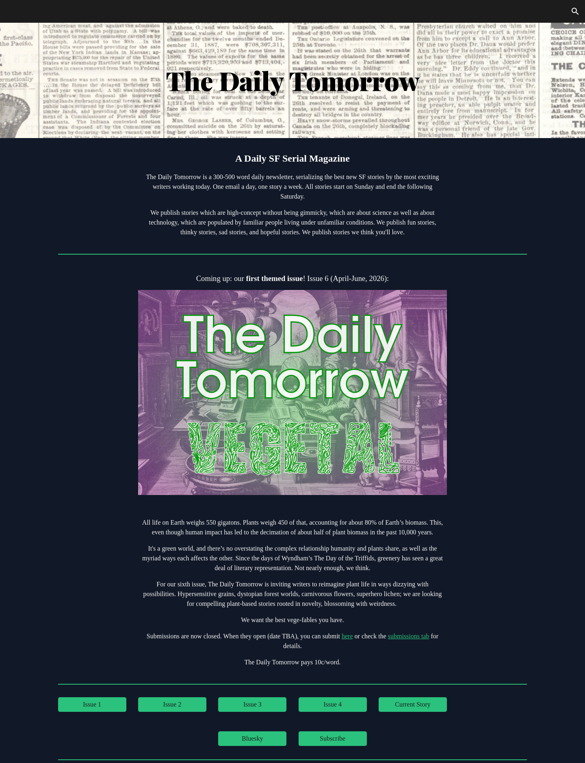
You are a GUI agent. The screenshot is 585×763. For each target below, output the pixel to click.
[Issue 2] (172, 704)
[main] (292, 80)
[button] (575, 11)
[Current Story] (412, 704)
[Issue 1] (92, 704)
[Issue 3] (252, 704)
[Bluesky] (252, 738)
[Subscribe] (332, 738)
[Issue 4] (332, 704)
